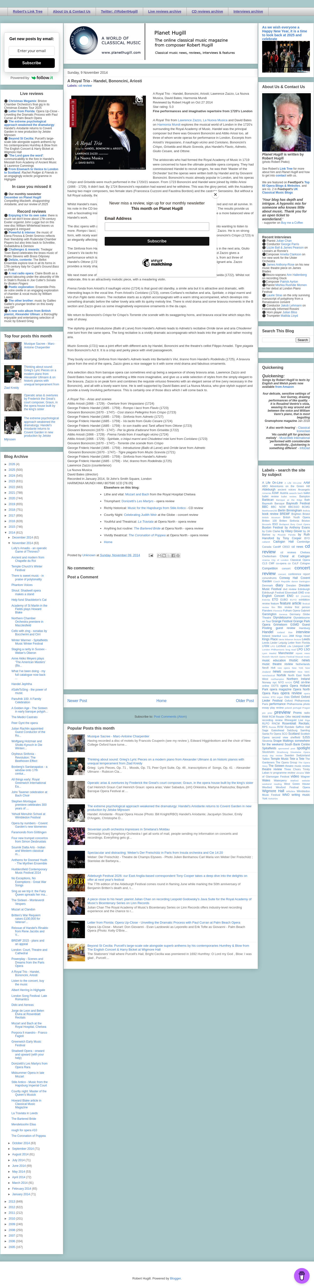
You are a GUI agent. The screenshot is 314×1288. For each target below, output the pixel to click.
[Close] (215, 194)
